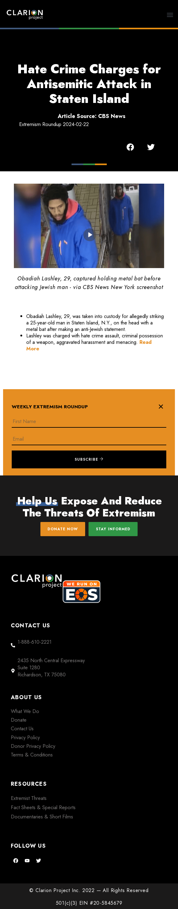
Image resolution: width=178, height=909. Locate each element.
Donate (19, 720)
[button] (170, 15)
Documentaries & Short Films (42, 816)
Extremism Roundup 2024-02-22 (54, 124)
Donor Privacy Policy (33, 746)
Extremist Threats (29, 798)
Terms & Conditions (32, 754)
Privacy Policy (25, 737)
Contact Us (22, 728)
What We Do (25, 711)
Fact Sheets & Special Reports (43, 807)
